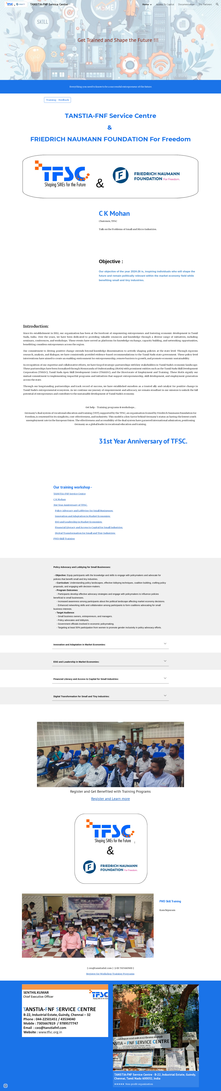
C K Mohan (59, 499)
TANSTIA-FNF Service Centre (69, 493)
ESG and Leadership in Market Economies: (78, 522)
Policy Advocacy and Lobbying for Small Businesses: (84, 510)
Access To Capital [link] (165, 4)
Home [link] (145, 4)
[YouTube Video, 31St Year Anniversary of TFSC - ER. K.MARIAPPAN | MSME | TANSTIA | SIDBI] (57, 455)
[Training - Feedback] (57, 100)
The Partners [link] (205, 4)
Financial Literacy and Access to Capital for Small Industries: (89, 527)
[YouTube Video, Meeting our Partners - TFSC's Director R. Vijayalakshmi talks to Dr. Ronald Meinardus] (57, 284)
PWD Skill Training (64, 538)
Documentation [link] (186, 4)
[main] (118, 40)
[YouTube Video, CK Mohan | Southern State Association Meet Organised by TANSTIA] (57, 227)
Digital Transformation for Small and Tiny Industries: (85, 533)
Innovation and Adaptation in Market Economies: (82, 516)
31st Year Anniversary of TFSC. (70, 505)
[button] (217, 4)
